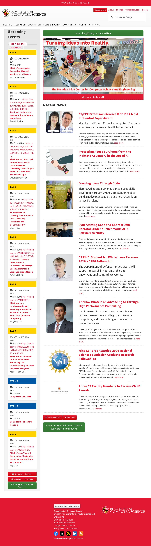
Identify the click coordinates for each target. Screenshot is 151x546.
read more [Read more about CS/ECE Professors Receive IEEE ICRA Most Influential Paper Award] (119, 142)
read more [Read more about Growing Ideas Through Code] (90, 216)
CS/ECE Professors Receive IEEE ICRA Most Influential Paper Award (108, 116)
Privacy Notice (76, 538)
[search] (126, 17)
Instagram (68, 533)
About (111, 10)
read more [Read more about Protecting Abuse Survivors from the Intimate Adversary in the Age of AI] (135, 171)
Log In (145, 10)
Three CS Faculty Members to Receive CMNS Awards (109, 388)
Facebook (56, 533)
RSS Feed (70, 417)
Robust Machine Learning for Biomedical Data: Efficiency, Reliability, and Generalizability (21, 218)
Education (34, 24)
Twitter (62, 533)
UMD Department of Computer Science (24, 13)
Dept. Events (19, 43)
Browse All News (53, 417)
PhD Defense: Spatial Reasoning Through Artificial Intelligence (20, 71)
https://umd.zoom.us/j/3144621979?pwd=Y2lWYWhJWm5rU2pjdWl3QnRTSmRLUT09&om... (22, 149)
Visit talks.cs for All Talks (22, 479)
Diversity (84, 24)
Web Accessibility (61, 538)
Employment (100, 10)
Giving (96, 24)
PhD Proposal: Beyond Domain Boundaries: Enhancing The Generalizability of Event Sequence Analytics (22, 362)
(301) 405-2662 (71, 529)
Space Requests (132, 10)
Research (20, 24)
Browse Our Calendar (22, 474)
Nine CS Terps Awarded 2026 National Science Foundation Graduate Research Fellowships (106, 354)
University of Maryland (75, 3)
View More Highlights (93, 97)
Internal (119, 10)
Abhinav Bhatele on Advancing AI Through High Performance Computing (109, 304)
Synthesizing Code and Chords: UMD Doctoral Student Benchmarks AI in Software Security (104, 229)
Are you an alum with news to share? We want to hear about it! (64, 427)
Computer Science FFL (20, 396)
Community (69, 24)
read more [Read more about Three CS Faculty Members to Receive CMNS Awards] (97, 408)
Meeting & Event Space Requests (22, 485)
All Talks (16, 48)
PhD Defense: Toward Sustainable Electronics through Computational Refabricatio (21, 458)
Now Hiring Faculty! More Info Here (93, 33)
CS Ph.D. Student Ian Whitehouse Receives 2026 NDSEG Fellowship (108, 259)
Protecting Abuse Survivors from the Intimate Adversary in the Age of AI (105, 154)
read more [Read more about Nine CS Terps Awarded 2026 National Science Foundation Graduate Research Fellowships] (118, 377)
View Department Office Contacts (67, 506)
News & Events (52, 24)
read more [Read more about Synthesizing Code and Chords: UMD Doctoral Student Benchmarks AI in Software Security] (124, 248)
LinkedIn (75, 533)
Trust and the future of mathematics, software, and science (21, 115)
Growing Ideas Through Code (99, 183)
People (7, 24)
